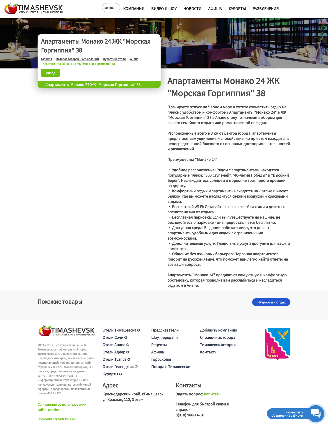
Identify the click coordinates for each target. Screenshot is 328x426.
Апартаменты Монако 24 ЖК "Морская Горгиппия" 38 (93, 84)
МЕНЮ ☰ (111, 7)
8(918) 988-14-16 (190, 415)
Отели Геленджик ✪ (120, 366)
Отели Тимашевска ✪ (121, 330)
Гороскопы (161, 359)
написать (212, 394)
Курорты (237, 8)
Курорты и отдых (271, 302)
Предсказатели (165, 330)
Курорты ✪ (112, 373)
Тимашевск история (218, 344)
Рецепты (159, 344)
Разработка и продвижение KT (56, 419)
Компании (133, 8)
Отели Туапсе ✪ (116, 359)
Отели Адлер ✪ (115, 352)
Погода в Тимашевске (170, 366)
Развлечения (266, 8)
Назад (50, 73)
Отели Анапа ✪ (115, 344)
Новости (192, 8)
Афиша (215, 8)
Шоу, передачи (164, 337)
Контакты (208, 352)
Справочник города (217, 337)
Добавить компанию (218, 330)
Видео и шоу (164, 8)
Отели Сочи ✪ (114, 337)
